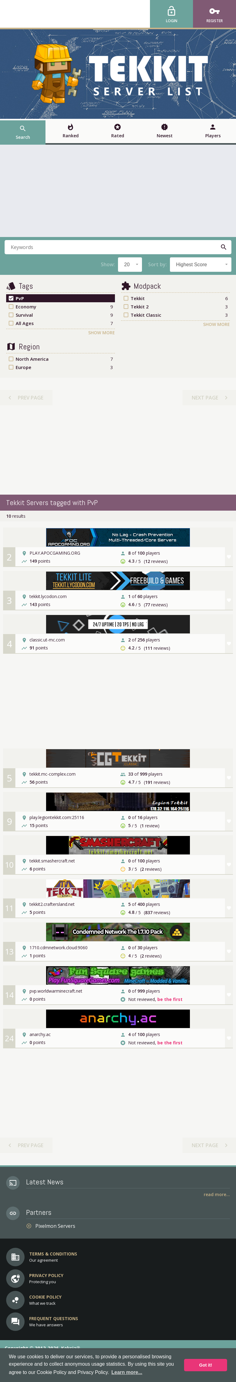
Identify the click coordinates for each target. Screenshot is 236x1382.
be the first (170, 999)
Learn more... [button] (127, 1372)
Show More (101, 332)
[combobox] (130, 264)
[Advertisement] (118, 191)
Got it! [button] (205, 1365)
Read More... (217, 1194)
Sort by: (157, 264)
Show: (108, 264)
